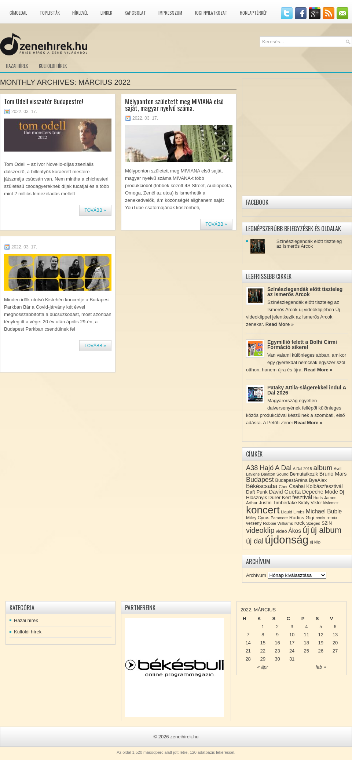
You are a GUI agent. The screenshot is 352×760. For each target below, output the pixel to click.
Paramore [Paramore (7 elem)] (279, 518)
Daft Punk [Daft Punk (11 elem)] (257, 492)
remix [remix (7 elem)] (320, 518)
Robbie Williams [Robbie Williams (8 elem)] (278, 523)
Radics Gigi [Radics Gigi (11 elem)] (301, 517)
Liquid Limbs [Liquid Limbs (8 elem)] (292, 512)
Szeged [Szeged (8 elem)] (313, 523)
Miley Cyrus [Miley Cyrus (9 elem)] (258, 517)
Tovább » (95, 210)
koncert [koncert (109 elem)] (263, 510)
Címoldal (18, 13)
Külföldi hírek (53, 65)
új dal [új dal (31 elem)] (255, 541)
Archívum (256, 575)
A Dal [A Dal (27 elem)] (283, 468)
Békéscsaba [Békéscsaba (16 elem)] (261, 486)
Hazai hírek (17, 65)
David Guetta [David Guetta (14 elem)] (285, 492)
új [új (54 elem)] (305, 530)
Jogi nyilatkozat (211, 13)
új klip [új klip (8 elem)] (315, 542)
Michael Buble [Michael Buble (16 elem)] (324, 511)
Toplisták (50, 13)
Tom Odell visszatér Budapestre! (43, 101)
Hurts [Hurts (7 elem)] (318, 497)
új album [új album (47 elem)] (326, 530)
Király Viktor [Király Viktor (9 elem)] (310, 502)
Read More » (279, 324)
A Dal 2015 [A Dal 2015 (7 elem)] (302, 468)
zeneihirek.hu (184, 736)
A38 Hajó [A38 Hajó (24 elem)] (260, 468)
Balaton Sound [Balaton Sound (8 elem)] (275, 474)
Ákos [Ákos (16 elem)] (294, 531)
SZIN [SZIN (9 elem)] (327, 523)
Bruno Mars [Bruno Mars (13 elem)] (333, 474)
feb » (320, 667)
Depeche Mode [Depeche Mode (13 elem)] (320, 492)
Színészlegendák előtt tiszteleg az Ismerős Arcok (309, 244)
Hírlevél (80, 13)
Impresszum (170, 13)
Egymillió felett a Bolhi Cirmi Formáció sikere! (302, 344)
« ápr (262, 667)
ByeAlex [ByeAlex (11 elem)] (318, 480)
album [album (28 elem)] (323, 468)
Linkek (106, 13)
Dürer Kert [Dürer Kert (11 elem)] (279, 497)
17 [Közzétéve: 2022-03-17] (291, 643)
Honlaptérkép (254, 13)
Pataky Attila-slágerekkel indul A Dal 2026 (306, 390)
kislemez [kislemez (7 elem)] (330, 503)
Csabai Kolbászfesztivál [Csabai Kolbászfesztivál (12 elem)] (315, 486)
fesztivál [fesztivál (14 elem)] (302, 497)
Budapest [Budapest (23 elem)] (260, 479)
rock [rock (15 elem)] (299, 523)
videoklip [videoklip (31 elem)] (260, 530)
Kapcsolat (135, 13)
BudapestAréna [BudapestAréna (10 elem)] (291, 480)
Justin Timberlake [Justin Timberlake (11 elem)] (278, 502)
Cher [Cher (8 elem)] (283, 486)
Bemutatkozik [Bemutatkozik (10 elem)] (304, 474)
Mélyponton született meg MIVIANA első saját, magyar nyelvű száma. (174, 105)
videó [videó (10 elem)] (281, 531)
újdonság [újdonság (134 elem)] (286, 540)
